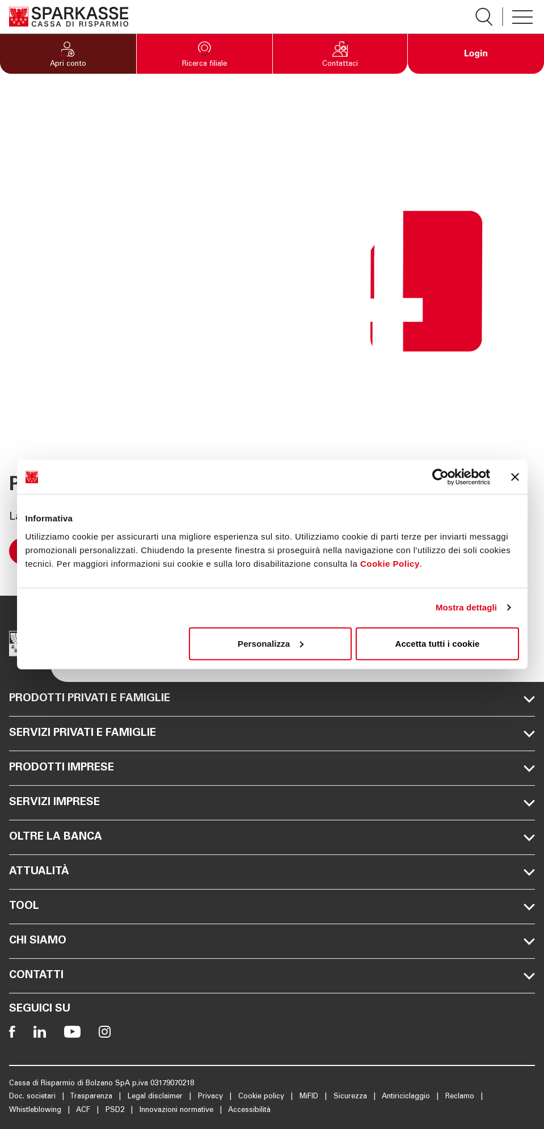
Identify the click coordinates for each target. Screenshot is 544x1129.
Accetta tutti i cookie (437, 643)
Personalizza (270, 643)
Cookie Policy (390, 563)
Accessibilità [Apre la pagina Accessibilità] (249, 1110)
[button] (68, 54)
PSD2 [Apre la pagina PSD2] (116, 1110)
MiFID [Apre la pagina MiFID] (310, 1097)
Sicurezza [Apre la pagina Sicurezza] (351, 1097)
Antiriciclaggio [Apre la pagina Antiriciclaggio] (407, 1097)
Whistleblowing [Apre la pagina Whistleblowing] (36, 1110)
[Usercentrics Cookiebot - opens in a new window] (440, 477)
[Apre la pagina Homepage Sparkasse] (68, 16)
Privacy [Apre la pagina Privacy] (211, 1097)
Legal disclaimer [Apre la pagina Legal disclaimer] (156, 1097)
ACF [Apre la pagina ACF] (84, 1110)
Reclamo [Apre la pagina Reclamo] (460, 1097)
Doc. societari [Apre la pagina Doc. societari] (33, 1097)
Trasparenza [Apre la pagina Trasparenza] (92, 1097)
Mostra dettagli (466, 607)
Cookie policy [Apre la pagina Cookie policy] (262, 1097)
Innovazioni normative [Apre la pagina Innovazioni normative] (178, 1110)
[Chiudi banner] (515, 477)
